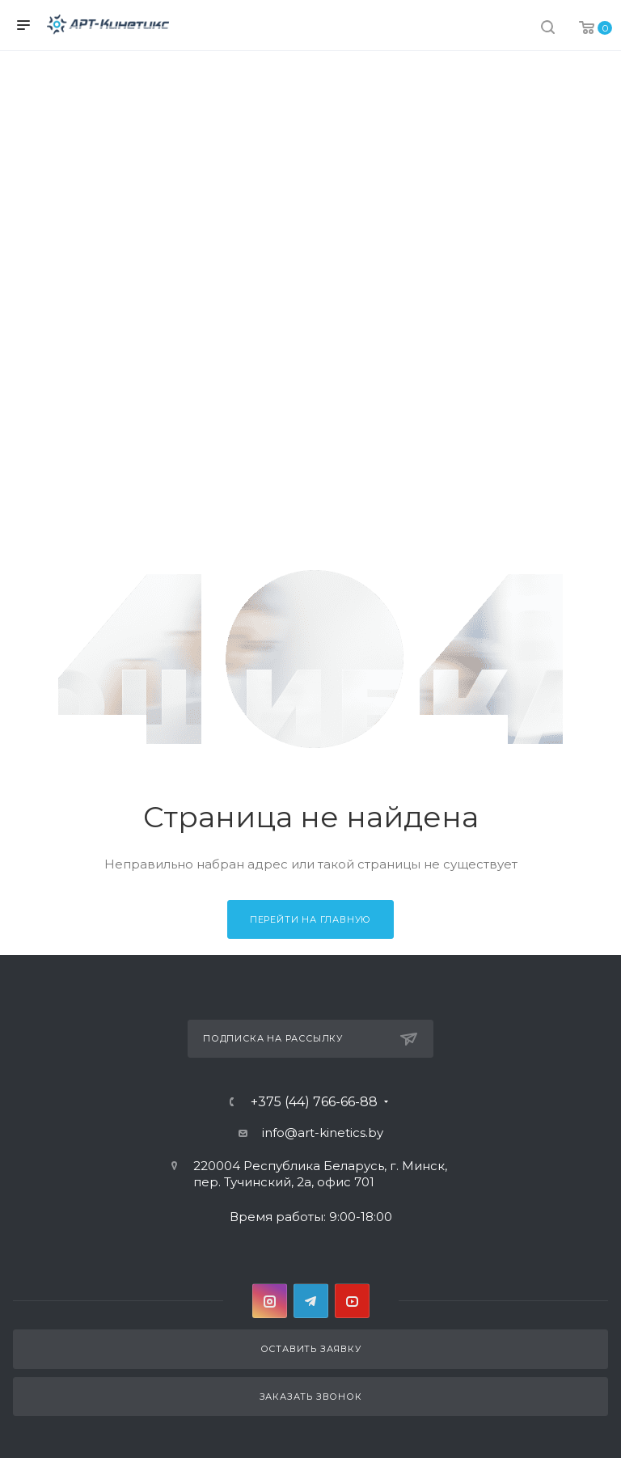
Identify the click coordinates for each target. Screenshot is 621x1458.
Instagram (269, 1300)
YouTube (352, 1300)
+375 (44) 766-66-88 (314, 1102)
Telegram (311, 1300)
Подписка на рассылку (310, 1039)
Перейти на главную (310, 919)
